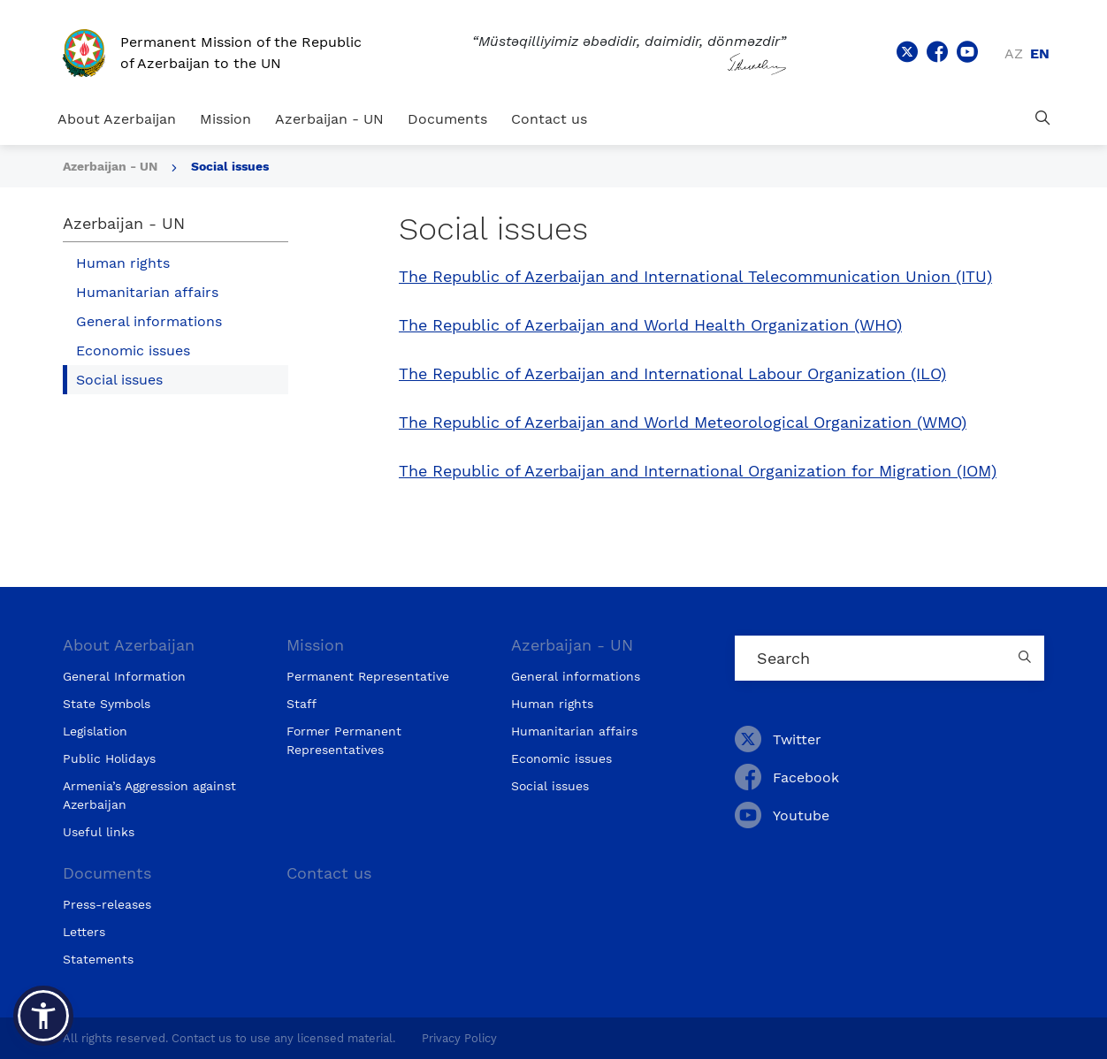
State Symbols (106, 704)
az (1013, 53)
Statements (98, 959)
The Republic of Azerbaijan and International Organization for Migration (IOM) (697, 471)
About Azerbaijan (116, 118)
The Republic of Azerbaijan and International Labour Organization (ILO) (672, 374)
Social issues (230, 166)
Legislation (95, 731)
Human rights (123, 263)
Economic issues (133, 350)
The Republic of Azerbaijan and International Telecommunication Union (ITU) (695, 277)
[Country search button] (1026, 658)
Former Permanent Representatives (343, 740)
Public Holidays (109, 758)
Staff (301, 704)
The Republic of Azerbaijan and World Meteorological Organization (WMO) (682, 422)
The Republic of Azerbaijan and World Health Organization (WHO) (650, 325)
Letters (84, 932)
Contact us (549, 118)
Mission (225, 118)
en (1040, 53)
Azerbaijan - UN (329, 118)
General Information (124, 676)
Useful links (98, 832)
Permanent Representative (367, 676)
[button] (43, 1015)
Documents (447, 118)
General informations (149, 321)
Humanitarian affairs (147, 292)
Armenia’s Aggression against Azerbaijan (149, 795)
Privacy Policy (459, 1038)
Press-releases (107, 904)
